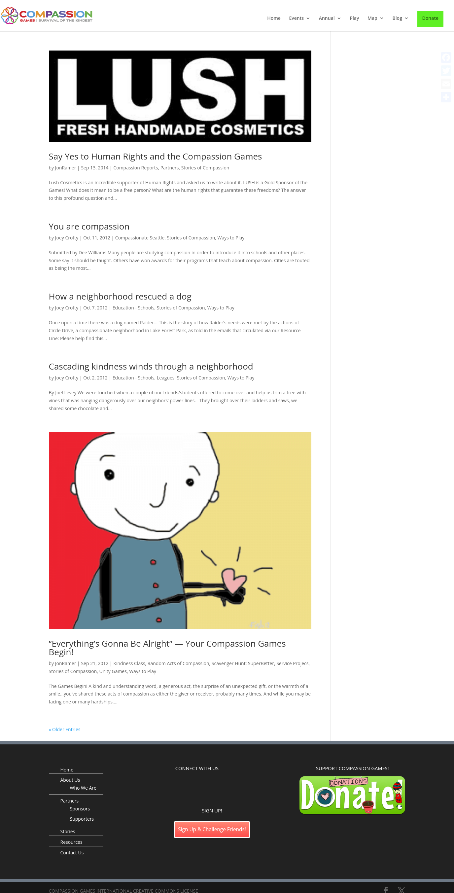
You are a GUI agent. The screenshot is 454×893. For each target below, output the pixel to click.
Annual (327, 18)
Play (354, 18)
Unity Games (112, 671)
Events (296, 18)
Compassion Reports (135, 167)
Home (274, 18)
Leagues (166, 378)
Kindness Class (129, 663)
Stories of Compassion (205, 167)
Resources (71, 842)
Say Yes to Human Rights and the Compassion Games (155, 156)
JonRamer (65, 167)
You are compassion (89, 226)
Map (372, 18)
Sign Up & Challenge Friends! (212, 829)
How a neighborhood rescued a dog (120, 296)
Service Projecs (292, 663)
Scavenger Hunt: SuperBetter (243, 663)
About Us (70, 780)
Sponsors (80, 808)
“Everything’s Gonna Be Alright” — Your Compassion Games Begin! (167, 647)
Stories (67, 831)
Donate (430, 18)
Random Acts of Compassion (178, 663)
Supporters (82, 819)
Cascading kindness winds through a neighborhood (151, 366)
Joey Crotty (67, 237)
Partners (169, 167)
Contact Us (72, 852)
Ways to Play (230, 237)
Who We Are (83, 788)
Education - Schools (134, 307)
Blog (397, 18)
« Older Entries (65, 729)
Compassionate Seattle (139, 237)
